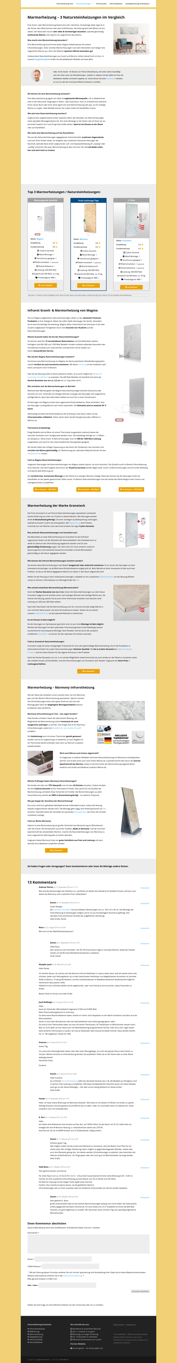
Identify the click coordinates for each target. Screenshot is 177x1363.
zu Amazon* (90, 285)
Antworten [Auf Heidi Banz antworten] (145, 1167)
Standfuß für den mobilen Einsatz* (67, 728)
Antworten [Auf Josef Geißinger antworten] (145, 1003)
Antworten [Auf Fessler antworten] (145, 1099)
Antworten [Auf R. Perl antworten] (145, 1118)
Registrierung (74, 523)
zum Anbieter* (47, 285)
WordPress (64, 1359)
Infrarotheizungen (83, 4)
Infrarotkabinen (115, 4)
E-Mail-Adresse (34, 1266)
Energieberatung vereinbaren (137, 4)
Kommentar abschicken (140, 1291)
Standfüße (42, 634)
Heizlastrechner (34, 453)
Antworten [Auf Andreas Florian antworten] (145, 888)
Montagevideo (80, 812)
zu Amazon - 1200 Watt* (132, 489)
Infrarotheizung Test (64, 4)
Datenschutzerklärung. (72, 1275)
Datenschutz (118, 1324)
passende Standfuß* (62, 909)
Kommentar (110, 78)
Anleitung (82, 364)
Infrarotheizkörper (69, 1081)
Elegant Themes (43, 1359)
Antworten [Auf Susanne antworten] (145, 1043)
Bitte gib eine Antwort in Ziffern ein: (42, 1279)
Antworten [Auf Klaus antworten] (145, 928)
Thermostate (101, 4)
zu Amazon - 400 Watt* (46, 489)
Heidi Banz (43, 1167)
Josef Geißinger (45, 1002)
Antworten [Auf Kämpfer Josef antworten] (145, 965)
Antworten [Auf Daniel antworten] (145, 903)
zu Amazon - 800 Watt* (89, 489)
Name (31, 1259)
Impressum (131, 1324)
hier (77, 580)
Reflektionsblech (106, 577)
